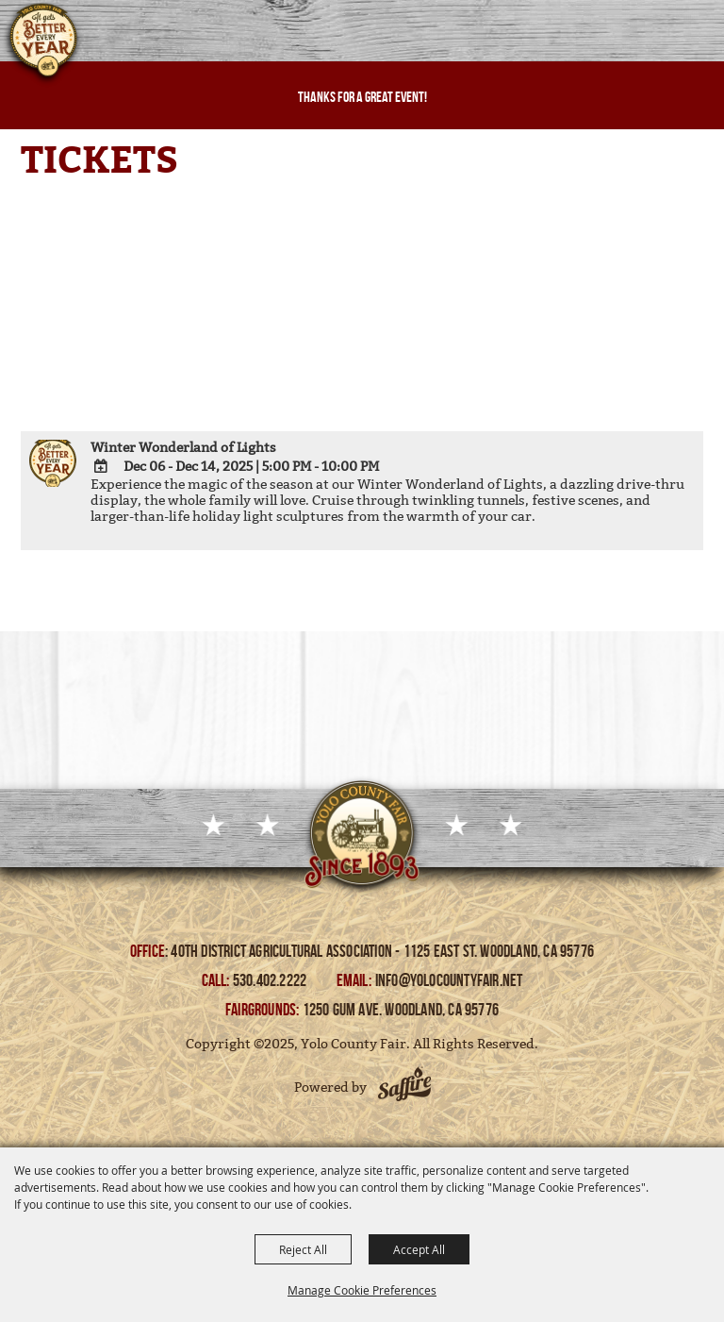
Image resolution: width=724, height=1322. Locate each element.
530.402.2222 (271, 980)
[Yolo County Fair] (42, 45)
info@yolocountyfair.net (449, 980)
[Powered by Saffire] (404, 1087)
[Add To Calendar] (100, 466)
